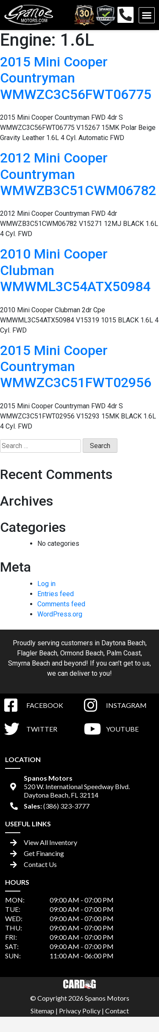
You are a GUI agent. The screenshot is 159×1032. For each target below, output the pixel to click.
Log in (46, 584)
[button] (147, 15)
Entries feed (55, 594)
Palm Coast (123, 653)
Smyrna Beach (29, 663)
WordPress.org (59, 614)
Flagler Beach (37, 653)
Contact (117, 1011)
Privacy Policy (79, 1011)
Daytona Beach (123, 643)
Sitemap (42, 1011)
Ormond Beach (81, 653)
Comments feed (61, 604)
